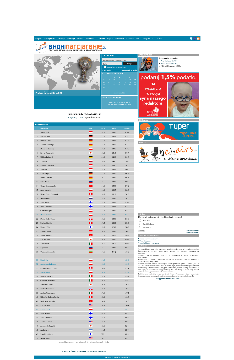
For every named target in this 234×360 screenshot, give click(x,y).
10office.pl (126, 357)
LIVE (138, 38)
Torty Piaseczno (145, 241)
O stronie (101, 38)
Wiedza (80, 38)
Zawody (60, 38)
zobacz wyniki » (193, 230)
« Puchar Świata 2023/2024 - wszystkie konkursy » (84, 351)
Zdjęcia (110, 38)
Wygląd (38, 38)
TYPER (158, 38)
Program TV (148, 38)
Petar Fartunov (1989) (169, 61)
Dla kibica (89, 38)
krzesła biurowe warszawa (149, 243)
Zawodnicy (119, 38)
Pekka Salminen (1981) (169, 63)
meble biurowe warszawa (149, 239)
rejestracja (106, 70)
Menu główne (49, 38)
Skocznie (130, 38)
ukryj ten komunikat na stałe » (168, 279)
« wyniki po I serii (75, 117)
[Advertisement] (117, 18)
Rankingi (71, 38)
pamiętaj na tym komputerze (116, 67)
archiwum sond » (192, 233)
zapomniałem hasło (129, 70)
